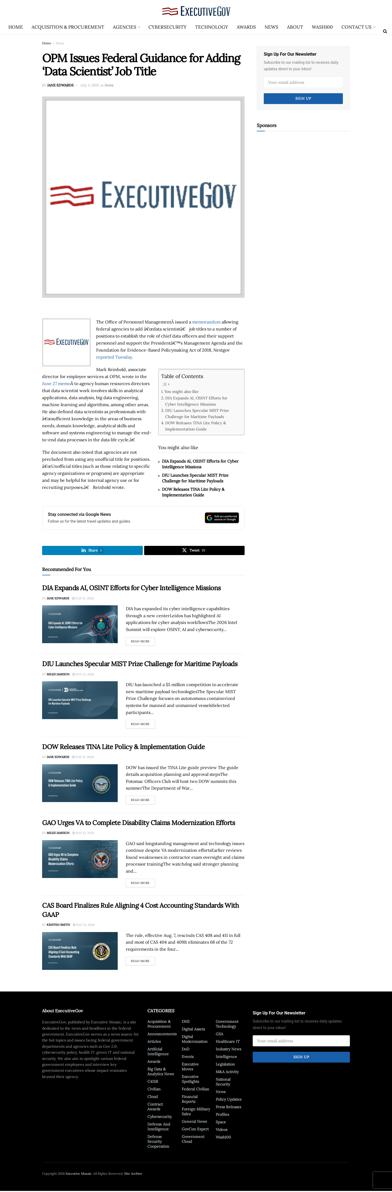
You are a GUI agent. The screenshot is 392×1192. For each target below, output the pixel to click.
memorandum (206, 322)
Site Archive (133, 1175)
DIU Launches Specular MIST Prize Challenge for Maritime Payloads (197, 413)
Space (221, 1123)
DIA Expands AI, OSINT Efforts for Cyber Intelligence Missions (196, 401)
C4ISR (152, 1082)
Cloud (152, 1097)
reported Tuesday (114, 357)
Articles (154, 1042)
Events (188, 1057)
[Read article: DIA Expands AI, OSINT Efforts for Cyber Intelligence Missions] (80, 625)
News (271, 27)
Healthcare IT (228, 1042)
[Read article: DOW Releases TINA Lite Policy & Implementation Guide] (80, 784)
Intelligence (226, 1057)
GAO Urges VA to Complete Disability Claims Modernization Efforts (138, 824)
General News (194, 1122)
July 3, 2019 (89, 85)
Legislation (225, 1065)
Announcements (162, 1035)
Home (15, 27)
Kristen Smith (58, 926)
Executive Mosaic (79, 1175)
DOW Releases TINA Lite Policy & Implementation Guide (195, 426)
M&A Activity (227, 1072)
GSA (219, 1035)
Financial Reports (190, 1100)
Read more (143, 641)
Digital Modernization (195, 1040)
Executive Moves (190, 1068)
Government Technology (227, 1025)
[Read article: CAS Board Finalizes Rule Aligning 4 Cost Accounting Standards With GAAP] (80, 952)
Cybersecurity (167, 27)
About (295, 27)
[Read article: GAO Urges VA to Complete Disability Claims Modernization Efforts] (80, 860)
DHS (186, 1022)
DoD (185, 1050)
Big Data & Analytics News (160, 1072)
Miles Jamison (58, 675)
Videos (221, 1130)
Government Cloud (193, 1140)
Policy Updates (228, 1100)
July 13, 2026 (83, 599)
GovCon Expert (195, 1130)
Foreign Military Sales (196, 1112)
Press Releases (228, 1108)
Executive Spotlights (190, 1080)
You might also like (181, 391)
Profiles (222, 1115)
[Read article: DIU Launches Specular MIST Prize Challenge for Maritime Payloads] (80, 701)
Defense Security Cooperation (158, 1142)
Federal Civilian (195, 1090)
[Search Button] (385, 31)
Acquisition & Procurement (68, 27)
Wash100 (322, 27)
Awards (246, 27)
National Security (223, 1083)
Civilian (154, 1090)
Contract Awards (155, 1108)
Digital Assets (193, 1030)
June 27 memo (56, 383)
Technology (211, 27)
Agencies (124, 27)
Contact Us (356, 27)
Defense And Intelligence (158, 1128)
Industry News (228, 1050)
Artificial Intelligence (158, 1052)
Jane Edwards (60, 85)
